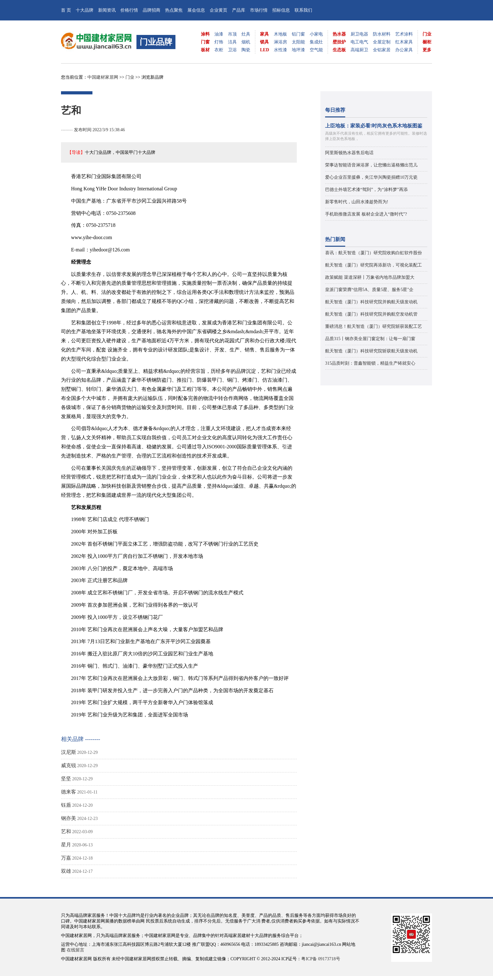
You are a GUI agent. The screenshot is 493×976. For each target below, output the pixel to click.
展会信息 (196, 10)
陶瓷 (245, 50)
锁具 (264, 42)
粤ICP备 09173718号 (320, 958)
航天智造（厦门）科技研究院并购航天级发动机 (371, 302)
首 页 (66, 10)
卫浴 (232, 50)
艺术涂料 (404, 34)
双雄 (66, 871)
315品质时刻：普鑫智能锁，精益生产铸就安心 (370, 363)
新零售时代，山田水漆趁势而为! (356, 201)
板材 (205, 50)
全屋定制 (382, 42)
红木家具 (404, 42)
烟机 (245, 42)
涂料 (205, 34)
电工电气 (359, 42)
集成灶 (316, 42)
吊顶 (232, 34)
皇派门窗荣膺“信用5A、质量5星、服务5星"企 (369, 289)
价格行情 (129, 10)
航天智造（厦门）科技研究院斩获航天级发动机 (371, 351)
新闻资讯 (107, 10)
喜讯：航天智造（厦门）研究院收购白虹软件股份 (373, 252)
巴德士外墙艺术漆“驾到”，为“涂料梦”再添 (366, 189)
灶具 (245, 34)
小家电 (316, 34)
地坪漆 (298, 50)
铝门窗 (298, 34)
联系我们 (303, 10)
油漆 (218, 34)
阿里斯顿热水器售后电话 (349, 152)
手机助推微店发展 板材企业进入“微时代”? (366, 214)
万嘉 (66, 858)
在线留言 (75, 950)
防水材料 (382, 34)
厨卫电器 (359, 34)
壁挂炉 (339, 42)
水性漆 (280, 50)
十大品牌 (84, 10)
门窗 (205, 42)
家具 (264, 34)
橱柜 (427, 42)
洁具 (232, 42)
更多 (427, 50)
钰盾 (66, 805)
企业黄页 (218, 10)
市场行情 (259, 10)
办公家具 (404, 50)
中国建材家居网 (102, 77)
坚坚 (66, 778)
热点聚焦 (174, 10)
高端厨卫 (359, 50)
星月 (66, 844)
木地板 (280, 34)
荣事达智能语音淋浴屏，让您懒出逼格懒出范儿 (371, 165)
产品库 (238, 10)
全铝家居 (382, 50)
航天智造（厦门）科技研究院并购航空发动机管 (371, 314)
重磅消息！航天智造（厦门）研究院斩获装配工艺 (373, 326)
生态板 (339, 50)
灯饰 (218, 42)
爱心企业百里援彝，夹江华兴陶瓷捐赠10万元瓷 (371, 177)
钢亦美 (68, 818)
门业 (427, 34)
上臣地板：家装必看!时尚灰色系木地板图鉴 (373, 125)
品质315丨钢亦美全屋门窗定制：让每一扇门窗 (370, 338)
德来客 (68, 791)
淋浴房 (280, 42)
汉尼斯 (68, 752)
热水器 (339, 34)
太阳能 (298, 42)
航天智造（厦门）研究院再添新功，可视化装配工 (373, 265)
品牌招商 (151, 10)
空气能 (316, 50)
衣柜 (218, 50)
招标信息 (281, 10)
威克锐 (68, 765)
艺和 (66, 831)
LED (264, 50)
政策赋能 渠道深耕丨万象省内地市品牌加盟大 (369, 277)
